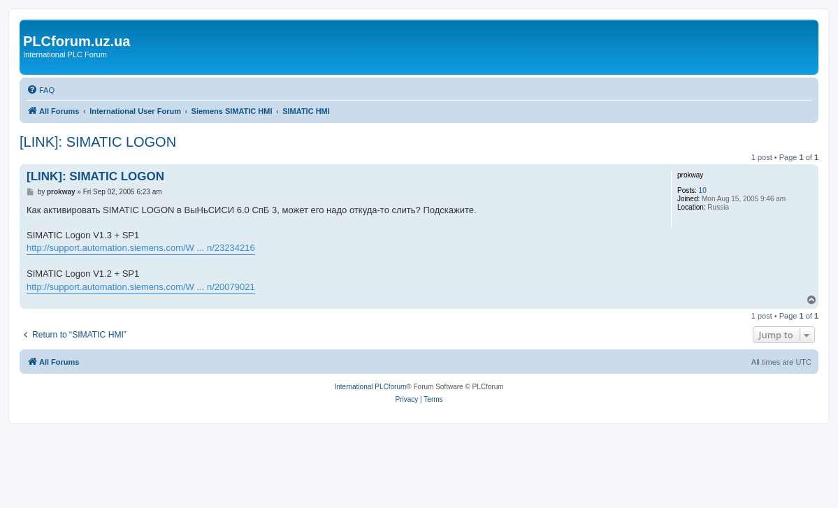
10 (703, 190)
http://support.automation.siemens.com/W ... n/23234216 (141, 247)
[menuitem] (41, 90)
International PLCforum (370, 387)
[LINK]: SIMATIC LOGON (98, 142)
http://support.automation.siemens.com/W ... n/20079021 (141, 287)
